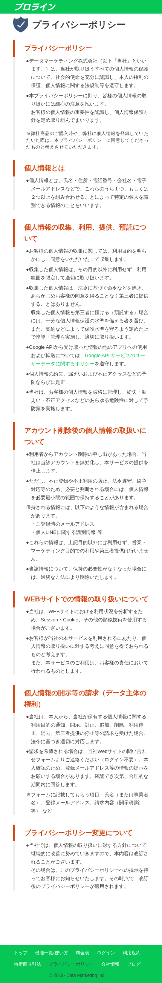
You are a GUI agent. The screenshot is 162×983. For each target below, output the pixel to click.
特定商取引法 (27, 964)
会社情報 (110, 964)
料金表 (82, 952)
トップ (21, 952)
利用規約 (131, 952)
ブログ (134, 964)
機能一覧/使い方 (51, 952)
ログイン (106, 952)
